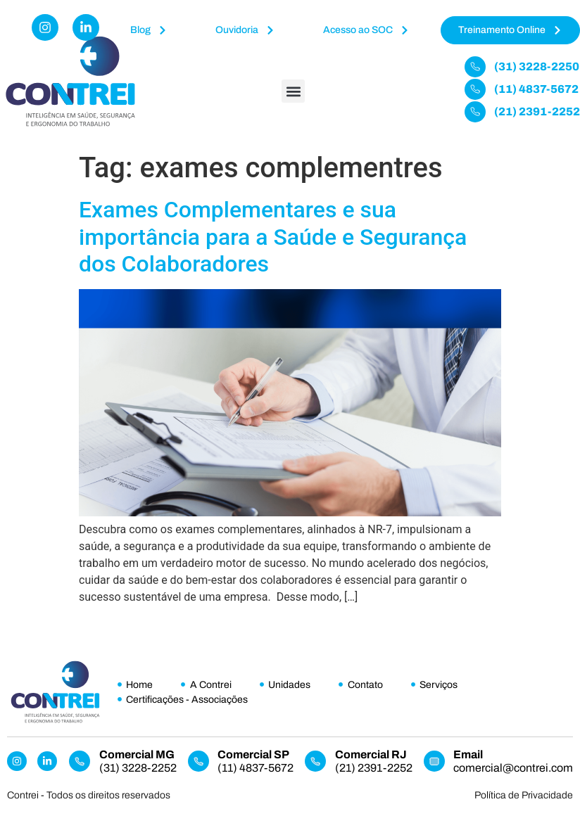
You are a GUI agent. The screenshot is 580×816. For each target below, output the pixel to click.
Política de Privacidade (523, 795)
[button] (293, 91)
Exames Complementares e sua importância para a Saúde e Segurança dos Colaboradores (273, 236)
